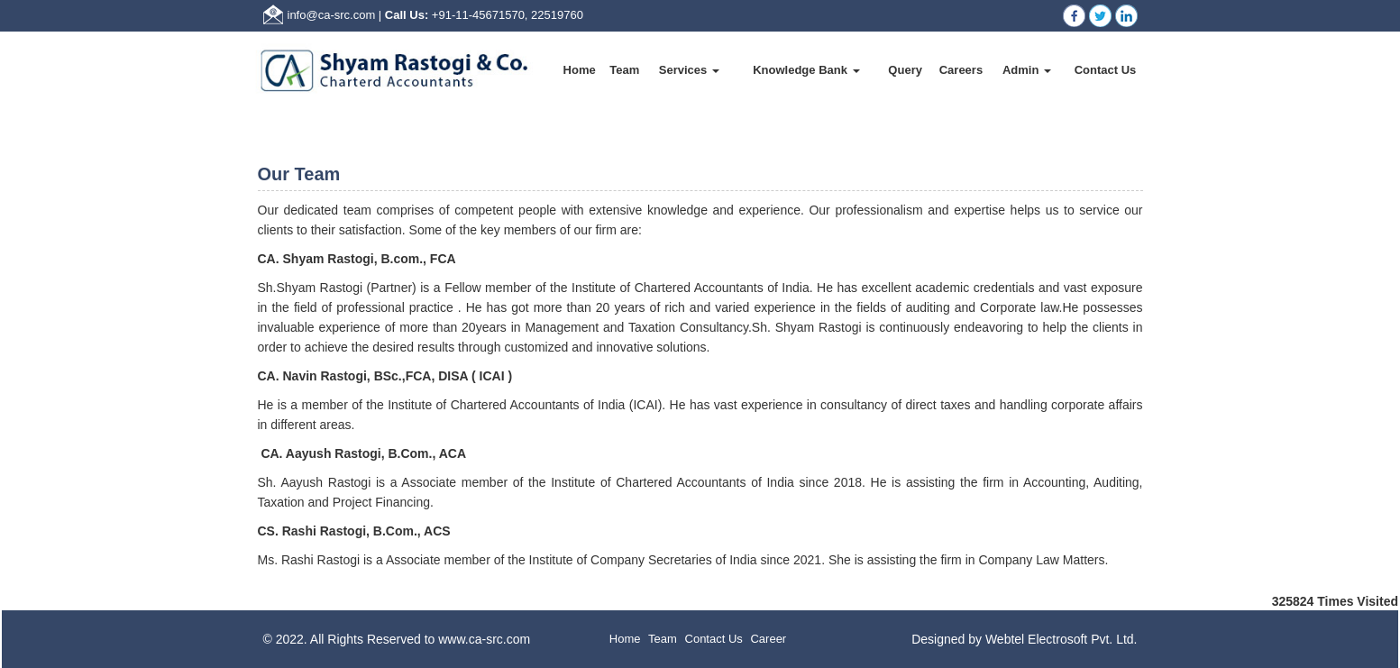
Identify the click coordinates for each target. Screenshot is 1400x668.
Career (768, 638)
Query (905, 70)
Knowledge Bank (806, 70)
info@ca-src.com (332, 15)
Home (579, 70)
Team (624, 70)
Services (689, 70)
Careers (961, 70)
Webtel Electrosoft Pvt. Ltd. (1061, 639)
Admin (1026, 70)
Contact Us (1106, 70)
